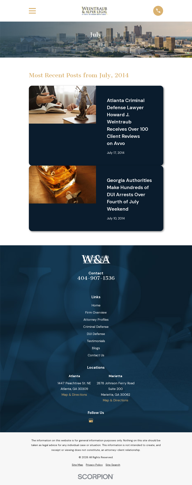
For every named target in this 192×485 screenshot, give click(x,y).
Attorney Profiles (96, 320)
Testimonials (96, 341)
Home (96, 305)
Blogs (96, 348)
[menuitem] (77, 464)
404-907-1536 (96, 278)
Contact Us (96, 355)
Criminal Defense (96, 327)
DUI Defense (96, 334)
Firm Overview (96, 312)
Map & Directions (74, 395)
